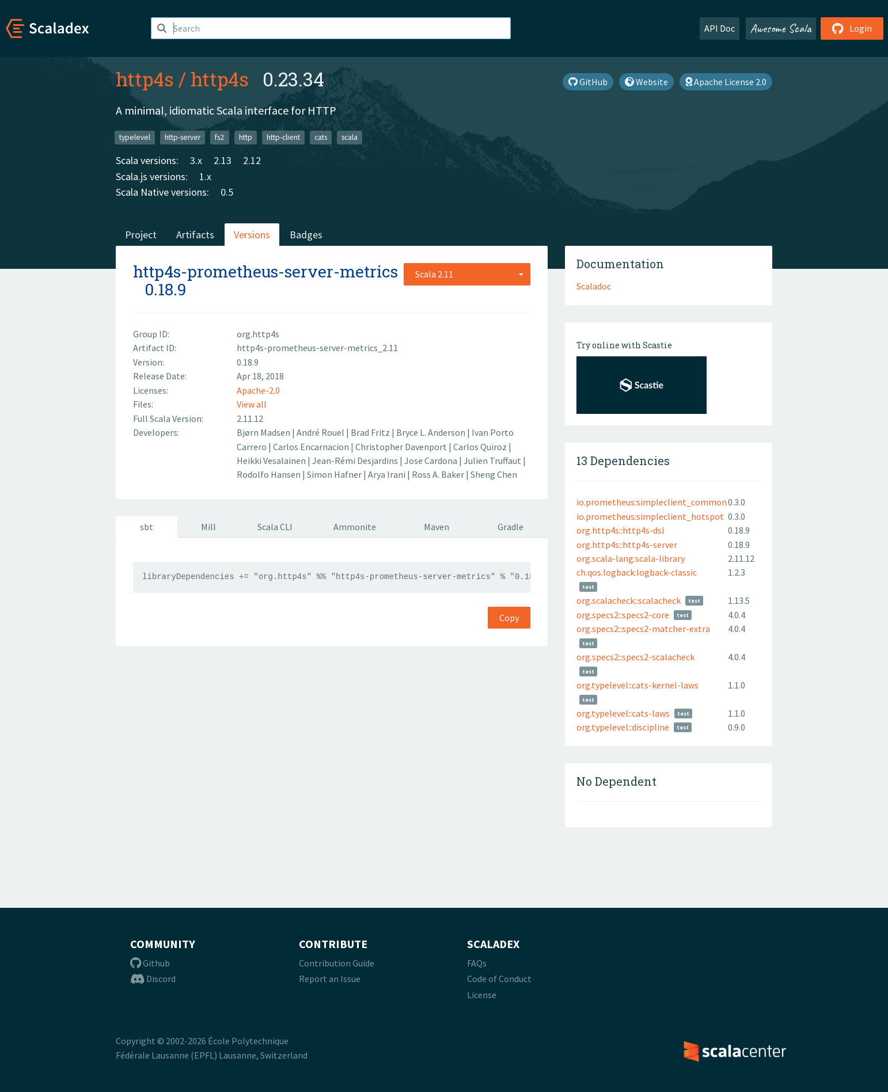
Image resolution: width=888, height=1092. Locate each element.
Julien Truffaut (493, 460)
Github (150, 963)
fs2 (219, 137)
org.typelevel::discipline (622, 727)
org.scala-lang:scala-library (630, 558)
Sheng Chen (493, 474)
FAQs (477, 963)
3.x (196, 160)
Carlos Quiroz (480, 446)
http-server (182, 137)
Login (852, 28)
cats (320, 137)
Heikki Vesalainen (272, 460)
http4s (145, 79)
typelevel (134, 137)
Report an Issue (329, 978)
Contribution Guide (336, 963)
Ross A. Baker (439, 474)
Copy (509, 617)
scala (349, 137)
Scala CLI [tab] (275, 526)
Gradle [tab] (510, 526)
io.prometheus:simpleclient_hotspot (650, 516)
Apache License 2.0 (725, 81)
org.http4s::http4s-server (626, 544)
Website (646, 81)
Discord (153, 978)
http (245, 137)
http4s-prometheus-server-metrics (265, 271)
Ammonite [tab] (354, 526)
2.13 (223, 160)
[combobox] (467, 274)
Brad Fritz (371, 432)
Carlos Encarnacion (312, 446)
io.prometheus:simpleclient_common (651, 502)
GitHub (588, 81)
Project (141, 234)
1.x (205, 176)
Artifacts (195, 234)
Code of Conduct (499, 978)
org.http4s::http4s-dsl (620, 530)
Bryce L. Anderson (431, 432)
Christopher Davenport (402, 446)
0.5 (227, 192)
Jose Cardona (431, 460)
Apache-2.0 (258, 390)
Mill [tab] (208, 526)
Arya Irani (387, 474)
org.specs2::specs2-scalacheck (635, 657)
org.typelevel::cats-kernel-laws (637, 685)
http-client (283, 137)
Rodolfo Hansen (269, 474)
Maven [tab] (436, 526)
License (481, 994)
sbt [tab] (146, 526)
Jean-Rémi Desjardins (356, 460)
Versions (252, 234)
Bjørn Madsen (264, 432)
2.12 (252, 160)
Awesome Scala (780, 28)
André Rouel (321, 432)
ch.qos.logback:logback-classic (636, 572)
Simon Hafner (335, 474)
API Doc (719, 28)
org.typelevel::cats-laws (623, 713)
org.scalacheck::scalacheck (628, 600)
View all (252, 404)
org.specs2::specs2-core (622, 615)
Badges (306, 234)
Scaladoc (593, 286)
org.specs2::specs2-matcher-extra (643, 628)
